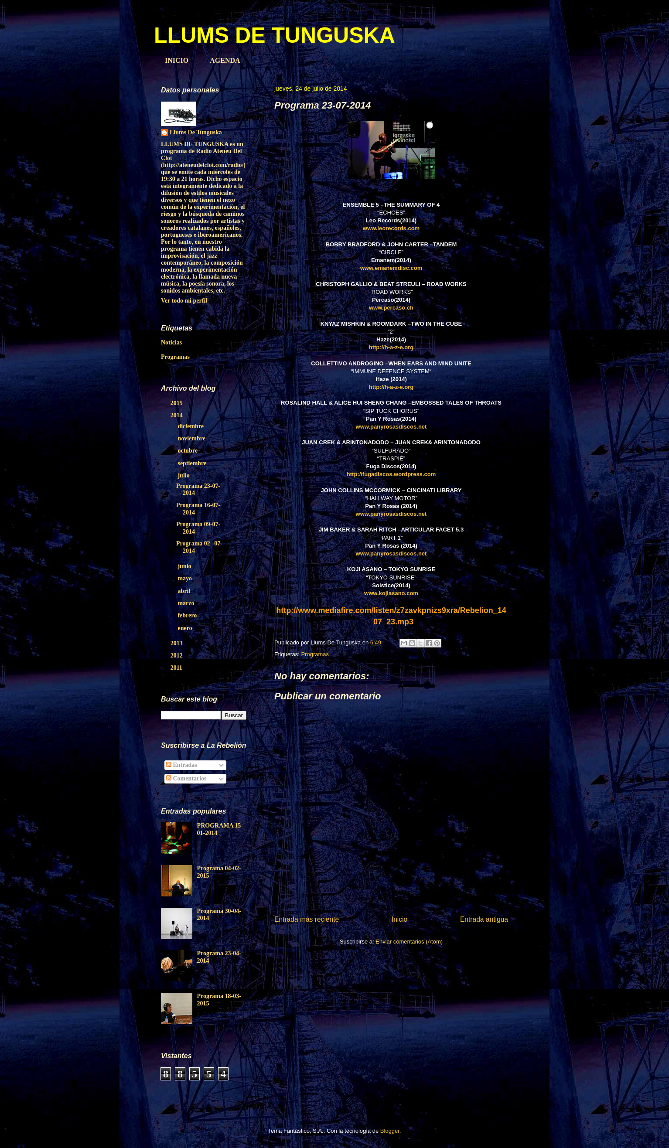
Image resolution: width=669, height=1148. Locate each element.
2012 (177, 655)
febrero (187, 615)
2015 (177, 403)
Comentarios (186, 778)
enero (185, 628)
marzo (186, 603)
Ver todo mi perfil (184, 300)
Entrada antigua (484, 919)
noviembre (192, 438)
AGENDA (225, 60)
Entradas (181, 765)
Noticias (171, 342)
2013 (177, 643)
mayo (185, 578)
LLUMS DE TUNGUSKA (274, 35)
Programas (315, 654)
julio (184, 475)
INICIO (176, 60)
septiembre (192, 463)
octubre (188, 450)
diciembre (191, 426)
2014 (177, 415)
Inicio (399, 919)
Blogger (389, 1131)
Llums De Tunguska (196, 132)
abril (184, 591)
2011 (177, 667)
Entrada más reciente (306, 919)
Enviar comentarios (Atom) (409, 941)
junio (185, 566)
